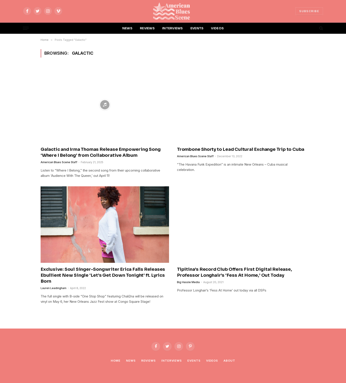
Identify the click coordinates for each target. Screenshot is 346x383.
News (131, 360)
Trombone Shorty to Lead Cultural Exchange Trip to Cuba (240, 149)
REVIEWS (147, 28)
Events (193, 360)
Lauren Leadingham (53, 288)
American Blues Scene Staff (59, 162)
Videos (212, 360)
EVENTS (197, 28)
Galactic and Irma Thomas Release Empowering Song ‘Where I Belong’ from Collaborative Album (100, 152)
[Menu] (26, 28)
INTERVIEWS (172, 28)
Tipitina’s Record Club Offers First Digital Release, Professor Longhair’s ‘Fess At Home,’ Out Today (234, 272)
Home (115, 360)
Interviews (171, 360)
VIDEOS (217, 28)
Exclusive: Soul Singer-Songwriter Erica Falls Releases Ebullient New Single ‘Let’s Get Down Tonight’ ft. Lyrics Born (103, 275)
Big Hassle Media (188, 282)
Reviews (148, 360)
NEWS (127, 28)
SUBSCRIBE (309, 11)
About (229, 360)
